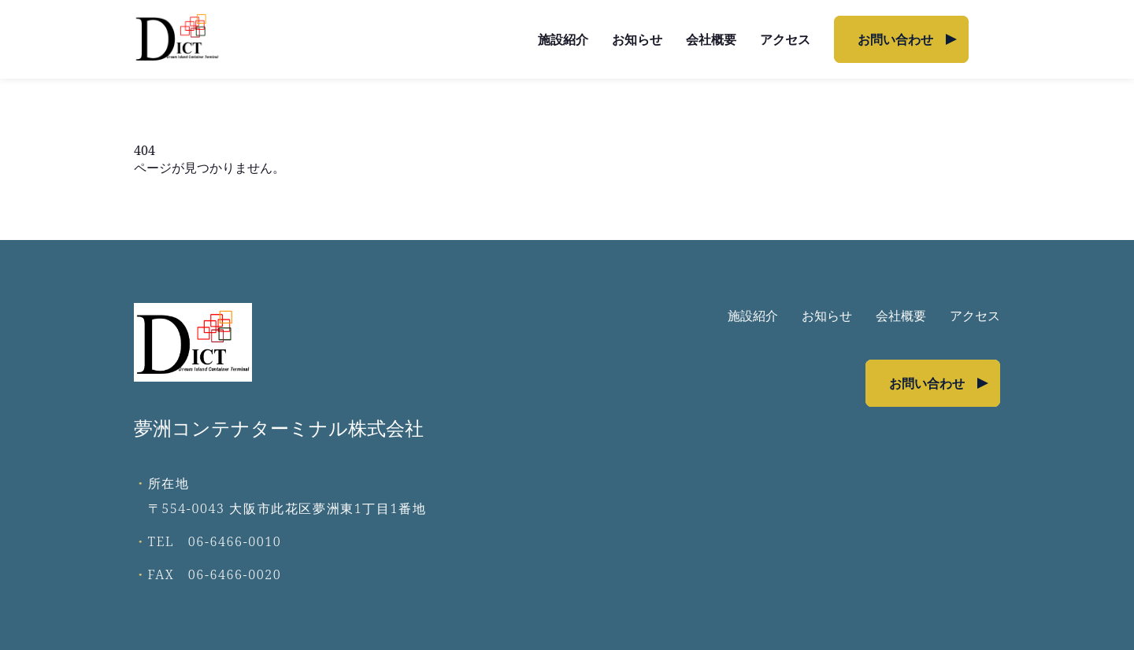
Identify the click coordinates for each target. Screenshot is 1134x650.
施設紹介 (563, 39)
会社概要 (711, 39)
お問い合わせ (895, 39)
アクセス (785, 39)
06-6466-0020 (235, 574)
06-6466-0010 (235, 541)
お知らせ (637, 39)
